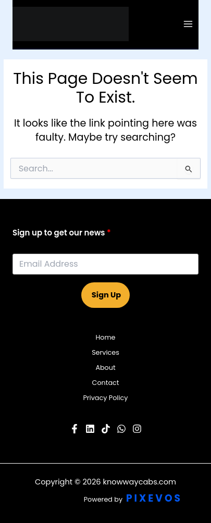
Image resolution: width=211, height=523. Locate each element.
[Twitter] (121, 428)
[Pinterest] (105, 428)
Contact (105, 382)
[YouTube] (90, 428)
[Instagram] (137, 428)
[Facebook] (74, 428)
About (105, 367)
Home (105, 337)
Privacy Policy (105, 397)
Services (105, 352)
